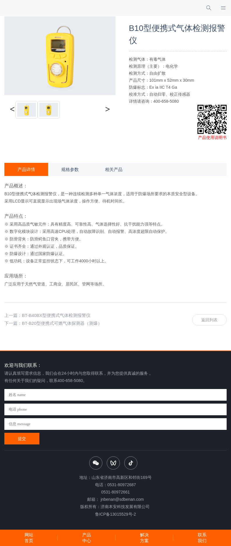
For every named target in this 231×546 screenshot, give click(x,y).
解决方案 (144, 537)
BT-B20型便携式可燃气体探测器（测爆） (62, 323)
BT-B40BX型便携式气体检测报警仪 (56, 315)
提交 (22, 438)
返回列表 (209, 320)
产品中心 (86, 537)
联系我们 (202, 537)
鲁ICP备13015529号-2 (115, 514)
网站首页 (28, 537)
